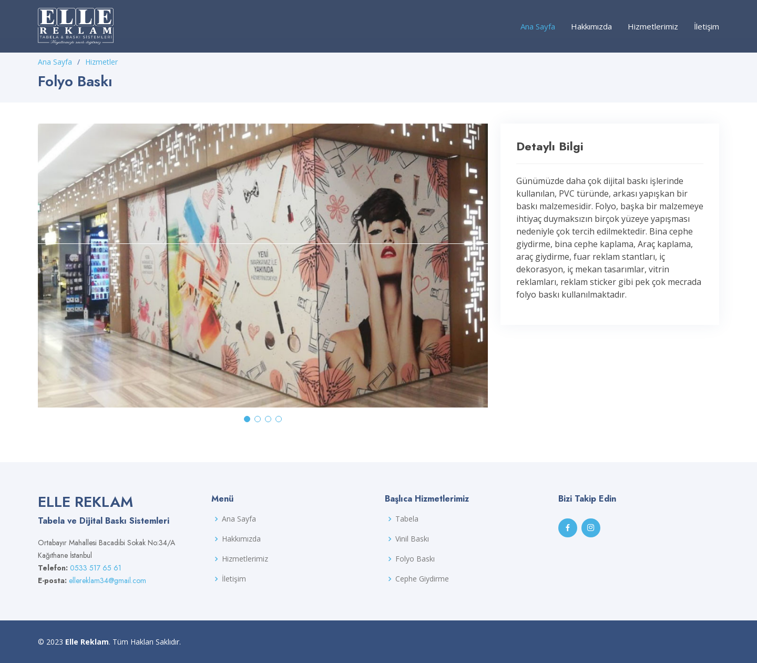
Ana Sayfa (537, 26)
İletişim (706, 26)
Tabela (406, 519)
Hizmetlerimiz (653, 26)
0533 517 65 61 (95, 568)
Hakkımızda (591, 26)
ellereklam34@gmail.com (107, 580)
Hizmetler (101, 62)
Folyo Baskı (415, 559)
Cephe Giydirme (422, 579)
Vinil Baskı (412, 539)
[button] (247, 419)
